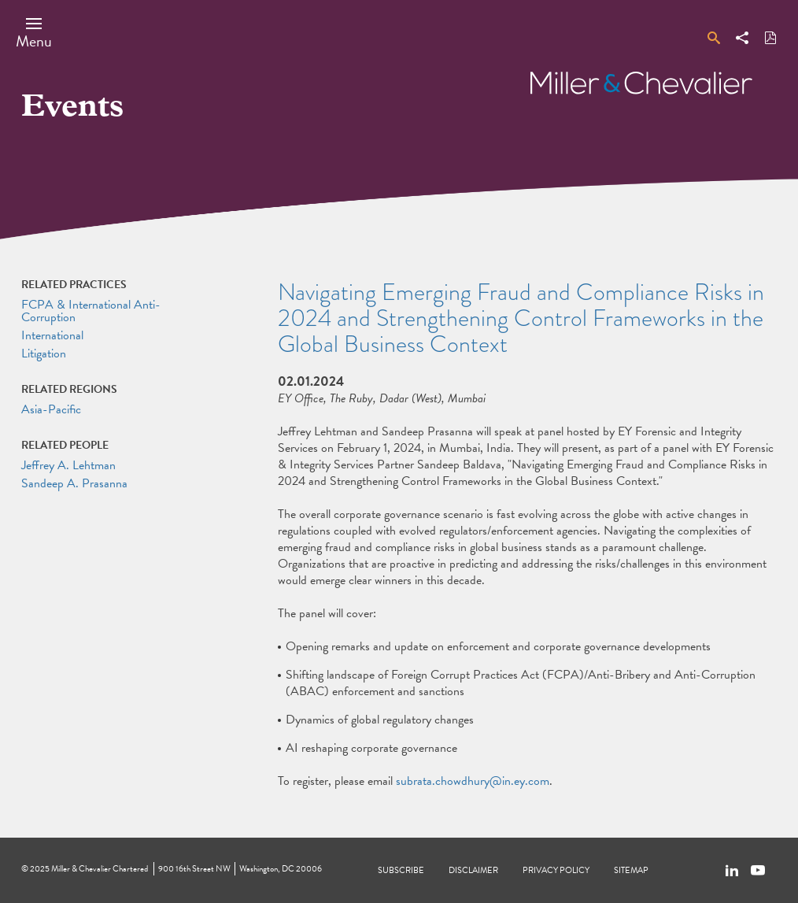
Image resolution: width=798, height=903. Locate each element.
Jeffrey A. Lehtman (68, 465)
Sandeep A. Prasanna (74, 483)
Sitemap (631, 870)
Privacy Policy (556, 870)
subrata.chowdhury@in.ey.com (472, 781)
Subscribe (401, 870)
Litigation (43, 353)
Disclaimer (473, 870)
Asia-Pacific (51, 409)
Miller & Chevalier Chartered (99, 868)
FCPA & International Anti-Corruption (91, 311)
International (52, 335)
